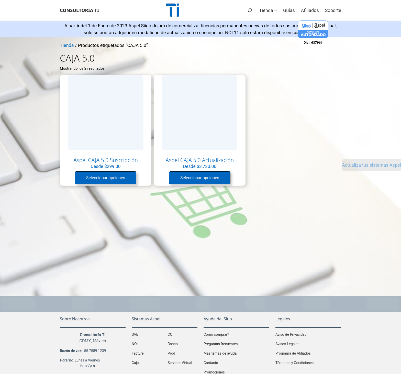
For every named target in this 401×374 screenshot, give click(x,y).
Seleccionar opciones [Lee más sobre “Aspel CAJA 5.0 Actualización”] (163, 176)
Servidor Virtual (180, 361)
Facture (138, 352)
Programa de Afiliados (293, 352)
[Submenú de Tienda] (275, 10)
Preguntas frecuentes (221, 342)
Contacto (211, 361)
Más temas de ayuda (220, 352)
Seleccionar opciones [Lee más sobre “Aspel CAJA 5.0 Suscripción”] (93, 170)
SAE (135, 333)
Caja (135, 361)
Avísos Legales (287, 342)
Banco (173, 342)
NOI (135, 342)
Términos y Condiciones (294, 361)
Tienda (67, 45)
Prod (171, 352)
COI (171, 333)
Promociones (214, 371)
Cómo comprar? (216, 333)
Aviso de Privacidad (291, 333)
